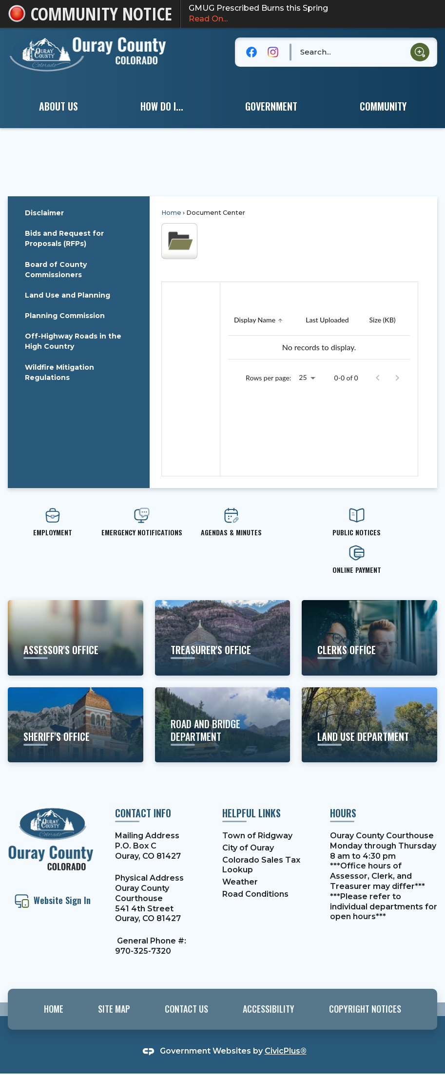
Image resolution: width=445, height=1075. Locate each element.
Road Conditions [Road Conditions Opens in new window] (255, 894)
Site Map (114, 1008)
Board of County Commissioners (56, 269)
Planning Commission (65, 315)
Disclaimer (44, 212)
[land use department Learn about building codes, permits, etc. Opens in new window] (369, 724)
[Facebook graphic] (251, 52)
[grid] (319, 332)
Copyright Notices (365, 1008)
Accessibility (268, 1008)
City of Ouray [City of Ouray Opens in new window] (248, 847)
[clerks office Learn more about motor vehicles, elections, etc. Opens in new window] (369, 637)
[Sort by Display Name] (259, 320)
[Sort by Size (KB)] (382, 320)
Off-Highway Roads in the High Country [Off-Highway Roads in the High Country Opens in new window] (73, 341)
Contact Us (186, 1008)
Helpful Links (251, 813)
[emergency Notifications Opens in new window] (142, 522)
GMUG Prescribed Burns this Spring (313, 14)
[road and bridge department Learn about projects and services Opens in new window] (222, 724)
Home (171, 212)
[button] (419, 52)
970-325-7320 (143, 951)
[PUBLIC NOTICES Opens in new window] (356, 522)
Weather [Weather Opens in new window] (240, 881)
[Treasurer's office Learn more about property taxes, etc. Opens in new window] (222, 637)
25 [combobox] (303, 377)
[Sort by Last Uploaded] (327, 320)
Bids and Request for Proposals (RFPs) (64, 238)
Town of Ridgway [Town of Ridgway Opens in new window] (257, 835)
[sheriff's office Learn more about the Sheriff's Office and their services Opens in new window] (75, 724)
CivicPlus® (286, 1051)
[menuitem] (59, 106)
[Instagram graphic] (273, 52)
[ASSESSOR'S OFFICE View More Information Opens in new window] (75, 637)
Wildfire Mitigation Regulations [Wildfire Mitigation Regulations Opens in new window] (59, 372)
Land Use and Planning (67, 295)
